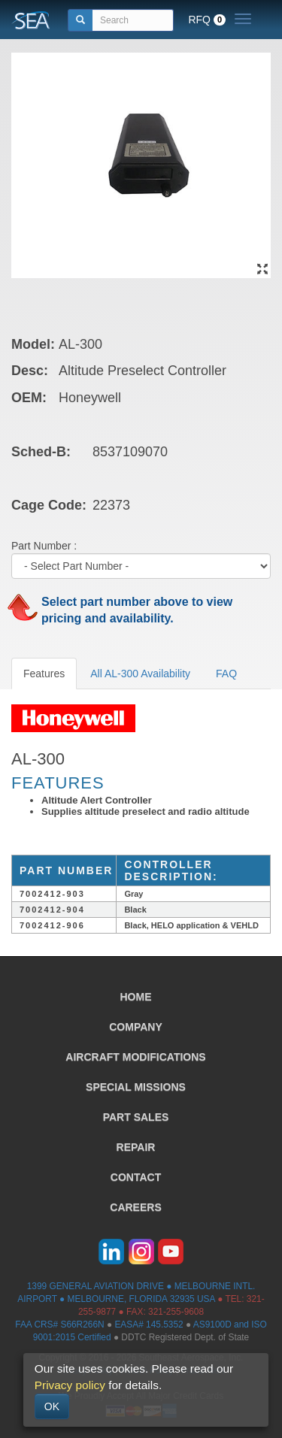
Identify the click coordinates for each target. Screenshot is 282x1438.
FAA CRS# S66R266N (59, 1324)
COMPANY (135, 1027)
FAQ (226, 674)
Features (44, 674)
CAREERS (135, 1207)
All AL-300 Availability (140, 674)
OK (51, 1406)
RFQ (207, 20)
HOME (136, 997)
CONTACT (136, 1177)
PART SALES (136, 1117)
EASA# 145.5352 (148, 1324)
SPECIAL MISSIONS (136, 1087)
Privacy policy (70, 1385)
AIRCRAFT (135, 1057)
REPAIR (136, 1147)
